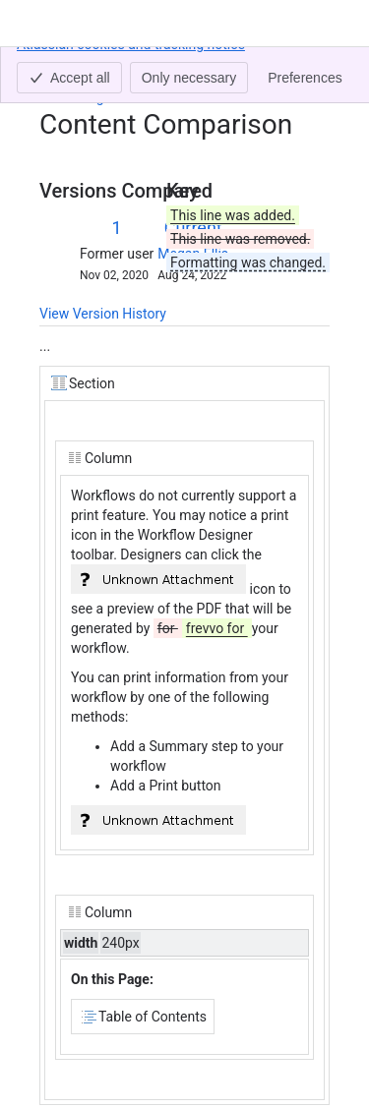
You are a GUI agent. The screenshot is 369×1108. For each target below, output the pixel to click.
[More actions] (311, 72)
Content (63, 67)
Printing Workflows (113, 97)
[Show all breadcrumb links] (106, 67)
